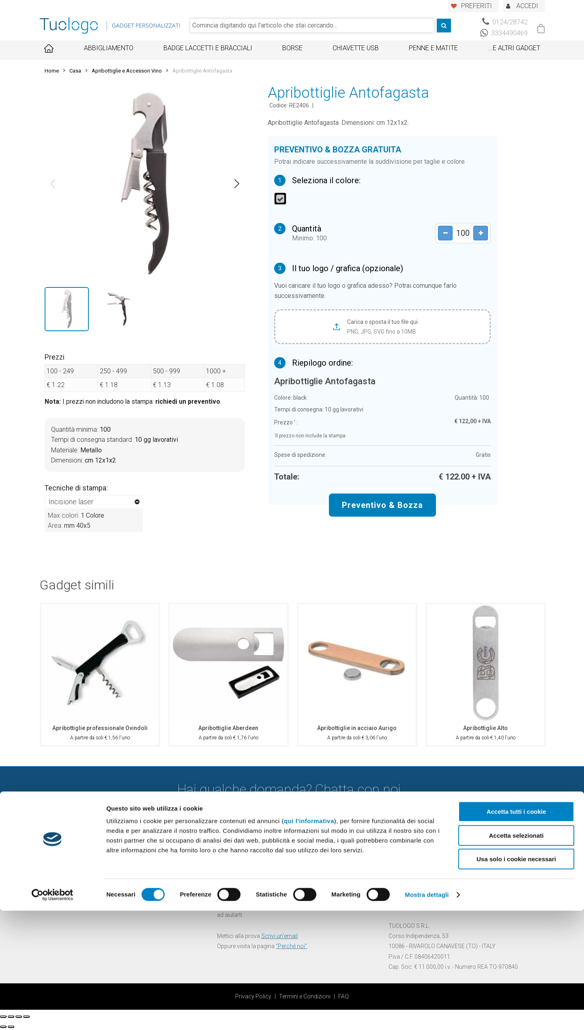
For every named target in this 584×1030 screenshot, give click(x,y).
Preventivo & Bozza (382, 505)
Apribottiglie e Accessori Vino (127, 71)
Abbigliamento (108, 48)
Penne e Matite (433, 48)
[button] (53, 184)
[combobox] (312, 25)
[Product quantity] (460, 233)
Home (52, 71)
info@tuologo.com (429, 905)
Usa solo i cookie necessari (516, 978)
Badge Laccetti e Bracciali (207, 48)
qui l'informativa (309, 940)
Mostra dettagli (427, 1014)
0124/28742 (505, 22)
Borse (292, 48)
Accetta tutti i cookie (516, 930)
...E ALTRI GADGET (514, 48)
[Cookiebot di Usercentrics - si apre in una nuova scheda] (52, 1014)
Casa (75, 71)
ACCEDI (527, 6)
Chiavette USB (356, 48)
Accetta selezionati (516, 954)
